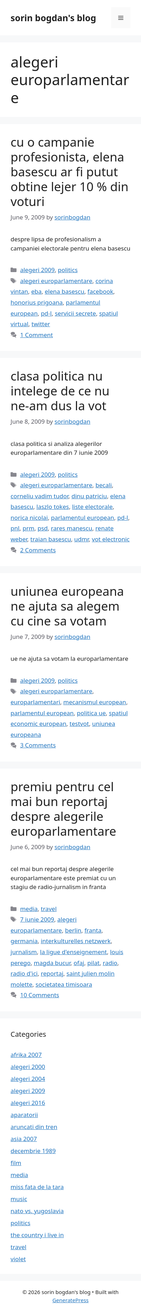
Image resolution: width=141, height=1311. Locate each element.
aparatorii (24, 1115)
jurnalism (24, 952)
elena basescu (64, 291)
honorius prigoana (37, 302)
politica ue (91, 713)
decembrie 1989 (33, 1151)
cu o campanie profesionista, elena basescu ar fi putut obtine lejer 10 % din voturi (69, 172)
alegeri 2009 (37, 270)
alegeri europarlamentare (56, 281)
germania (24, 941)
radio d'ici (24, 973)
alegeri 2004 (28, 1079)
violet (18, 1259)
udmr (81, 539)
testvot (79, 723)
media (29, 909)
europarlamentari (35, 702)
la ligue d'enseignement (73, 952)
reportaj (52, 973)
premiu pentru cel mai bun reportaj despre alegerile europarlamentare (63, 808)
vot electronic (110, 539)
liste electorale (92, 506)
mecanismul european (94, 702)
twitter (41, 324)
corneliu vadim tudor (39, 496)
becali (103, 485)
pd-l (46, 313)
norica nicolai (29, 517)
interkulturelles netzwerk (76, 941)
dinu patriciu (89, 496)
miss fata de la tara (37, 1187)
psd (43, 528)
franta (92, 930)
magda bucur (52, 963)
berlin (73, 930)
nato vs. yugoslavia (37, 1211)
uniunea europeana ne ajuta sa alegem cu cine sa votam (67, 606)
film (16, 1163)
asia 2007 (24, 1139)
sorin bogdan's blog (53, 18)
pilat (93, 963)
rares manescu (71, 528)
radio (110, 963)
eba (36, 291)
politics (67, 270)
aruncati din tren (34, 1127)
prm (28, 528)
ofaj (78, 963)
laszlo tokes (53, 506)
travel (49, 909)
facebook (100, 291)
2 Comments (38, 550)
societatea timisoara (64, 984)
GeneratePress (70, 1300)
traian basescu (50, 539)
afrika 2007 (26, 1055)
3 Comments (38, 745)
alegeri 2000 (28, 1067)
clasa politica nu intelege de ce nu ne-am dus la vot (60, 391)
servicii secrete (75, 313)
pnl (15, 528)
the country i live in (37, 1235)
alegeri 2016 (28, 1103)
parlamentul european (82, 517)
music (19, 1199)
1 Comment (36, 335)
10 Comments (39, 995)
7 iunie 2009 (37, 919)
